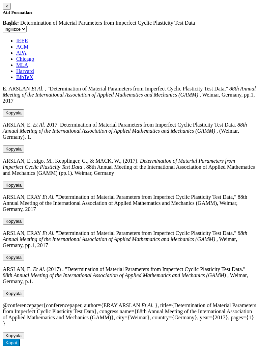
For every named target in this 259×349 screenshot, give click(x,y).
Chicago (25, 59)
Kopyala (13, 112)
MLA (22, 65)
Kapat (11, 342)
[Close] (7, 6)
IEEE (22, 41)
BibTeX (24, 77)
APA (21, 53)
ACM (22, 47)
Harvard (25, 71)
